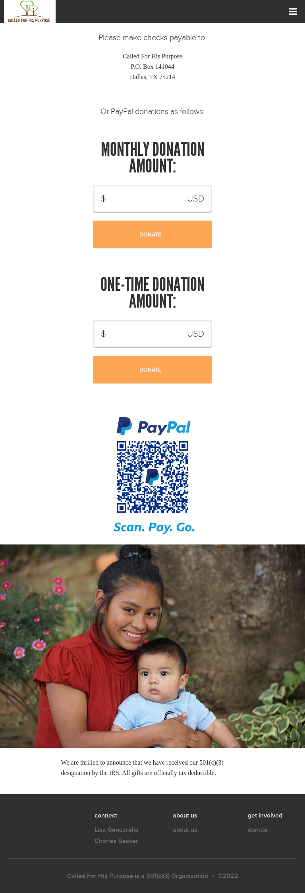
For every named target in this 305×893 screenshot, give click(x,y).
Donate (128, 235)
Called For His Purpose (100, 875)
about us (185, 829)
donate (258, 829)
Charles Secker (116, 841)
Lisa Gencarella (117, 829)
